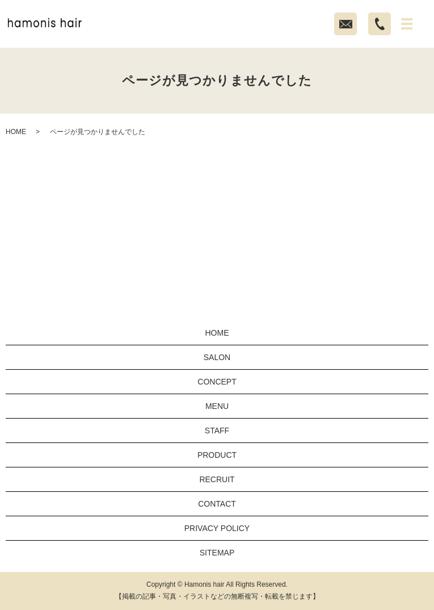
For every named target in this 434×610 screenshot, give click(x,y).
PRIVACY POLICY (217, 528)
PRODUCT (217, 454)
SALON (217, 357)
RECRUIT (216, 479)
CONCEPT (216, 381)
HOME (16, 132)
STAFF (217, 430)
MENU (217, 406)
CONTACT (217, 503)
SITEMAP (217, 552)
